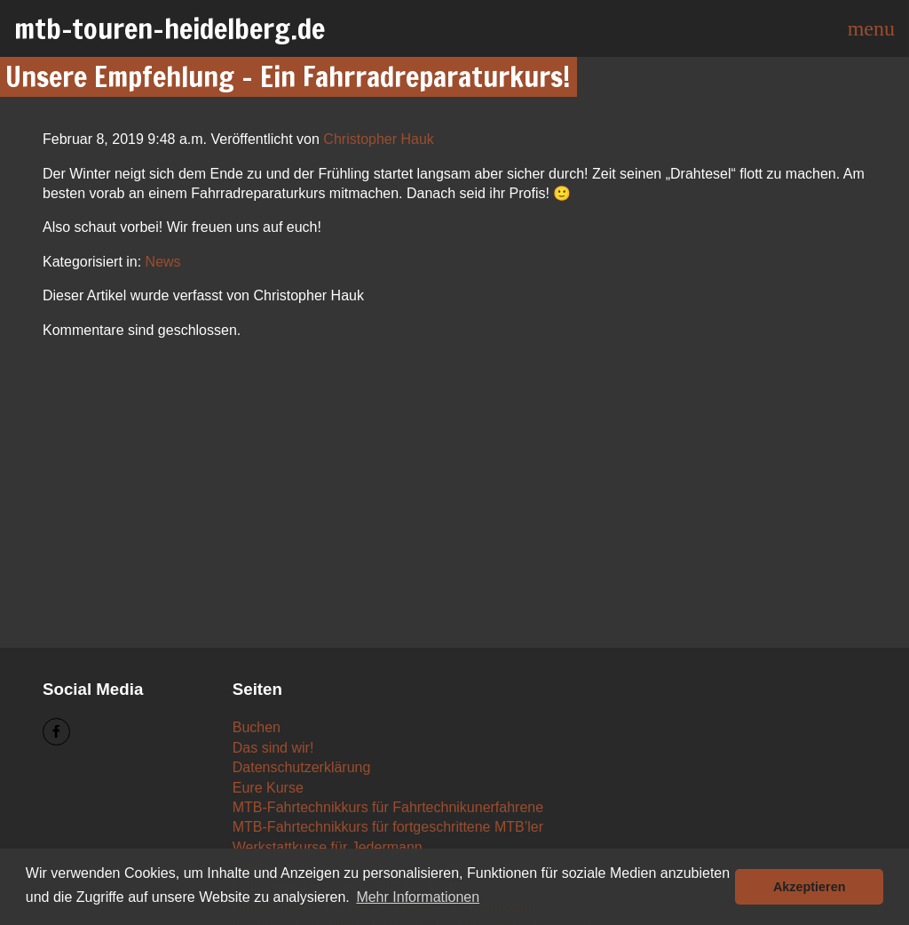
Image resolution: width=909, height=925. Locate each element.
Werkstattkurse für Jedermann (328, 847)
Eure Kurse (268, 787)
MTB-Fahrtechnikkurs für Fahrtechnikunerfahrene (388, 807)
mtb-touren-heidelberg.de (169, 28)
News (163, 261)
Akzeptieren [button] (809, 887)
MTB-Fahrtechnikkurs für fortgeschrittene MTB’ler (388, 826)
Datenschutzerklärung (302, 767)
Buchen (257, 727)
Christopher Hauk (378, 139)
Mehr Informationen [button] (417, 897)
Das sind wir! (273, 747)
